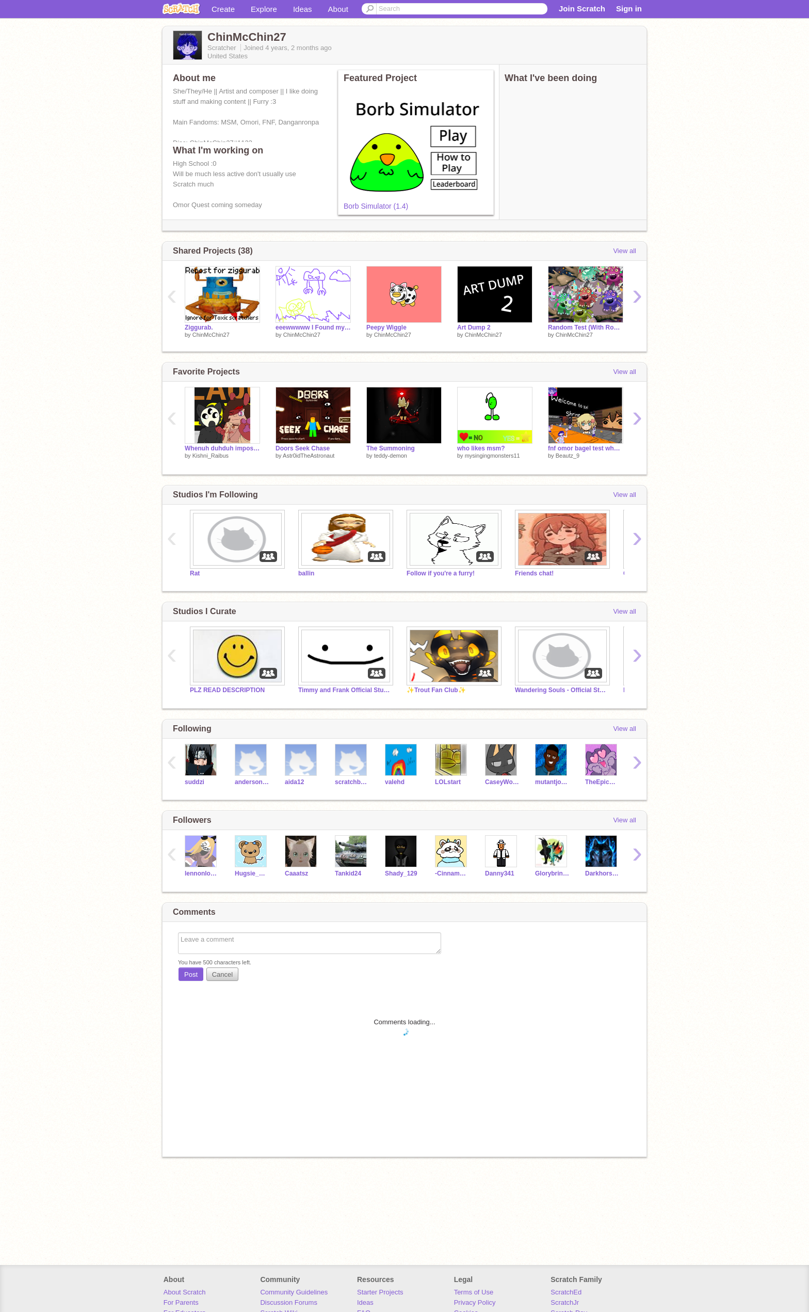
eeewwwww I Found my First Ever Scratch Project (313, 327)
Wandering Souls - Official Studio (561, 690)
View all (624, 251)
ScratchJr (565, 1302)
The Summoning (390, 448)
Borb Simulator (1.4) (376, 206)
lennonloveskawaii (202, 873)
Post (191, 974)
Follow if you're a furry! (441, 573)
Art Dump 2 (474, 327)
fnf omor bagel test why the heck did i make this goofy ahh (585, 448)
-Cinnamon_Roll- (452, 873)
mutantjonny (552, 782)
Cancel (222, 974)
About (338, 9)
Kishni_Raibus (210, 455)
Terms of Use (474, 1292)
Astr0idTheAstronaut (308, 455)
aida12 (294, 782)
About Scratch (185, 1292)
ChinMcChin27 (211, 335)
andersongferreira (252, 782)
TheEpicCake (602, 782)
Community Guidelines (294, 1292)
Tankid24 (348, 873)
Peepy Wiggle (386, 327)
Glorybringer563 (552, 873)
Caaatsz (296, 873)
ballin (306, 573)
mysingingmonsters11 (492, 455)
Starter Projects (380, 1292)
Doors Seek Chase (303, 448)
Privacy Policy (475, 1302)
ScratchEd (566, 1292)
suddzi (194, 782)
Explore (264, 9)
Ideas (302, 9)
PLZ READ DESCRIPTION (227, 690)
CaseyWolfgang (502, 782)
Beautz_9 (567, 455)
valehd (395, 782)
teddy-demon (390, 455)
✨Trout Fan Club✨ (436, 690)
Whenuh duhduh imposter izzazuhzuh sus (222, 448)
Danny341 (499, 873)
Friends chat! (534, 573)
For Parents (181, 1302)
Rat (195, 573)
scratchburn (352, 782)
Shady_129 (401, 873)
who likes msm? (481, 448)
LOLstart (448, 782)
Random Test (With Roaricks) (585, 327)
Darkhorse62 (602, 873)
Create (223, 9)
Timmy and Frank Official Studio (344, 690)
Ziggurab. (199, 327)
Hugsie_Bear (252, 873)
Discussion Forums (288, 1302)
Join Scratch (582, 8)
